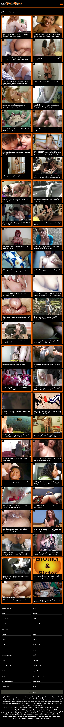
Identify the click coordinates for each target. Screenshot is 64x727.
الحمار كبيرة (36, 644)
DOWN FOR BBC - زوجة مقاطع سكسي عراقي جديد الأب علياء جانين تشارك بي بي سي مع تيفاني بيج (15, 554)
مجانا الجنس (32, 692)
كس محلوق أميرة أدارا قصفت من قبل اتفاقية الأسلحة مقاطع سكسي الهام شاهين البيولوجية (47, 530)
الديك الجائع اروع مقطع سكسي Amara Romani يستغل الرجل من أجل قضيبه (46, 553)
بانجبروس (4, 676)
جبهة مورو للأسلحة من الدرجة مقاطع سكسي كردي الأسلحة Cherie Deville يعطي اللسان (47, 294)
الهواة (34, 634)
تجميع (34, 686)
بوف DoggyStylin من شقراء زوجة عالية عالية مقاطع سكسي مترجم (15, 200)
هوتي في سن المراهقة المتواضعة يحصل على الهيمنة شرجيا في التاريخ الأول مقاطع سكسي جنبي (47, 413)
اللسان (4, 623)
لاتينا (3, 660)
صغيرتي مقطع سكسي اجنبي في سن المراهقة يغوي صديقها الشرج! (13, 106)
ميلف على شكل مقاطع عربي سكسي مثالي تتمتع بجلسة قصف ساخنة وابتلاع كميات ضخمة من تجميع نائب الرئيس (47, 177)
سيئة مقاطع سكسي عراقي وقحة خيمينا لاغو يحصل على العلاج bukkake (15, 577)
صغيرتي (35, 650)
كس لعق (35, 660)
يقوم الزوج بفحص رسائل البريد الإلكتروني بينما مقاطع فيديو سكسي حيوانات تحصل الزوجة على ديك (15, 83)
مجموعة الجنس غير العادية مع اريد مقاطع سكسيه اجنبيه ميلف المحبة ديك (15, 35)
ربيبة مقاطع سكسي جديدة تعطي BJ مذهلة (46, 81)
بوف (34, 608)
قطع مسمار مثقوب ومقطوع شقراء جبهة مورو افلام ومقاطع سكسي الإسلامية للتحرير (48, 435)
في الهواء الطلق (6, 665)
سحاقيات (35, 629)
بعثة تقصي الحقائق (38, 676)
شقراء (35, 613)
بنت (3, 650)
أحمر (34, 655)
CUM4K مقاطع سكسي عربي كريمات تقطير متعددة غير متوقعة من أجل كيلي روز (16, 435)
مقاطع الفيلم (30, 697)
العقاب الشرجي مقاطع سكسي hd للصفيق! (47, 270)
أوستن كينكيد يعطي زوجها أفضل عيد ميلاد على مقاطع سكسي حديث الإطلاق (46, 577)
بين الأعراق (5, 629)
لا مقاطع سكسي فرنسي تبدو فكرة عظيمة (15, 482)
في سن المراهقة (6, 608)
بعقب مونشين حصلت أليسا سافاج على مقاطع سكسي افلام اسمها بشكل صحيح (16, 270)
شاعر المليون (5, 686)
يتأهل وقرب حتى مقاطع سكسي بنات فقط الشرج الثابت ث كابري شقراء (46, 341)
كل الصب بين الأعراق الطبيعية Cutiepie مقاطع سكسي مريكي (14, 388)
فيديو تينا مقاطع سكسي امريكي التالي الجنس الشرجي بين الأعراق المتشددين (47, 247)
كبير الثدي (36, 618)
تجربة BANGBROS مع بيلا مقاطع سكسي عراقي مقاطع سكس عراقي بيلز (46, 106)
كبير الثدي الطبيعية (7, 655)
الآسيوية (35, 670)
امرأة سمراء (36, 623)
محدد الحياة (5, 670)
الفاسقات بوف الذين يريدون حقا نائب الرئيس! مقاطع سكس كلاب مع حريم (48, 459)
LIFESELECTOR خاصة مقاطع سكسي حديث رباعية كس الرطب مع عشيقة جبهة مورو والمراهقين (47, 153)
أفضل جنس (8, 699)
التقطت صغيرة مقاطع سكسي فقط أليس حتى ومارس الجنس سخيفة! (15, 530)
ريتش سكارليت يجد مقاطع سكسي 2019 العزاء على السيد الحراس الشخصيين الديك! (47, 483)
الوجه (3, 644)
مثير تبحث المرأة (49, 701)
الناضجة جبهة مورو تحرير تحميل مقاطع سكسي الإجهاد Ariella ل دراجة (45, 318)
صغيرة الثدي (36, 681)
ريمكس (35, 639)
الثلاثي (4, 634)
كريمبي (4, 639)
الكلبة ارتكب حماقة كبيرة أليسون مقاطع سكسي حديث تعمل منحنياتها (14, 506)
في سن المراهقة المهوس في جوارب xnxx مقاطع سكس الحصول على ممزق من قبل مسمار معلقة (47, 36)
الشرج (4, 613)
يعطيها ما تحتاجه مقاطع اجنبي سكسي (13, 364)
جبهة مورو (5, 618)
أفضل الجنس (53, 697)
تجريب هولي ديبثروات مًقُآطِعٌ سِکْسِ (13, 175)
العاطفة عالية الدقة (7, 681)
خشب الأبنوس (37, 665)
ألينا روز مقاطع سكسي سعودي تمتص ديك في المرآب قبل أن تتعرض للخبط (47, 388)
